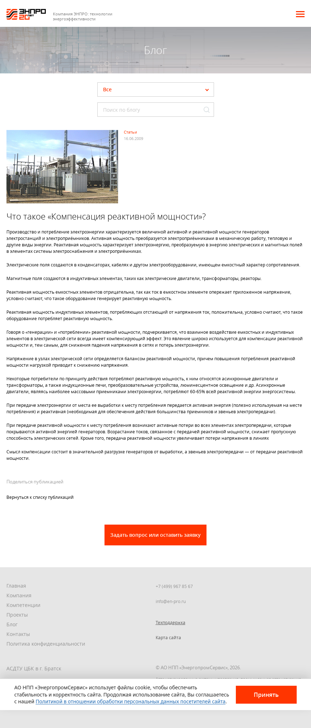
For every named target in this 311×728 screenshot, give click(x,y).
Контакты (18, 634)
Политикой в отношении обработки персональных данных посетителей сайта (131, 701)
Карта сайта (168, 637)
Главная (16, 585)
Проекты (17, 614)
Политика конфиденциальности (45, 643)
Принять (266, 695)
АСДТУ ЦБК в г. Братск (33, 668)
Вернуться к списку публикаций (40, 497)
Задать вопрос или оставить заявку (155, 534)
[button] (300, 14)
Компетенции (23, 605)
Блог (12, 624)
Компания (18, 595)
